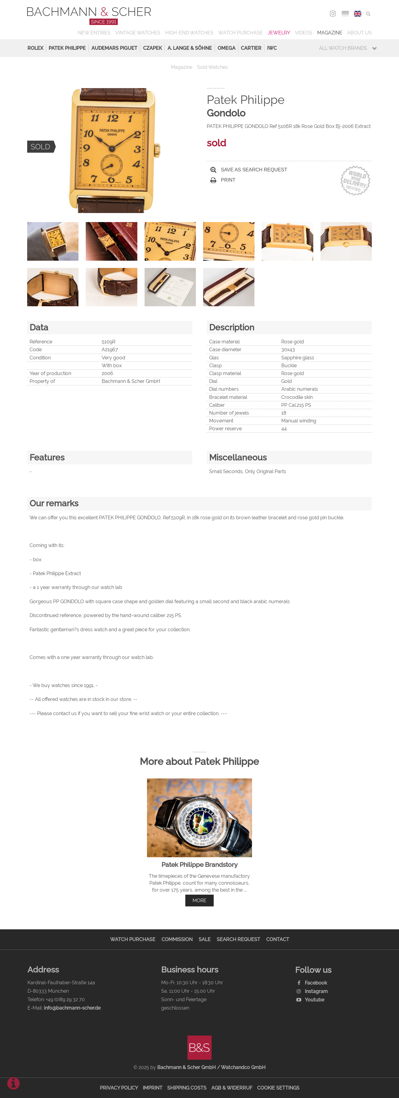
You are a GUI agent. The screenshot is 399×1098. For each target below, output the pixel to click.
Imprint (152, 1088)
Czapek (152, 48)
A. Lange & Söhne (190, 48)
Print (222, 180)
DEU (345, 14)
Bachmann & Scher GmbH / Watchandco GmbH (211, 1067)
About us (359, 33)
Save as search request (248, 169)
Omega (226, 48)
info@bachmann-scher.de (72, 1008)
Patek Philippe (67, 48)
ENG (357, 14)
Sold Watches (212, 67)
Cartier (251, 48)
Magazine (329, 33)
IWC (272, 48)
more (199, 900)
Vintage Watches (137, 33)
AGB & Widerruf (231, 1088)
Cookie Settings (278, 1088)
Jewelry (279, 33)
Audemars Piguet (114, 48)
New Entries (94, 33)
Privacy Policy (119, 1088)
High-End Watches (189, 33)
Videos (303, 33)
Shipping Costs (186, 1088)
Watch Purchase (240, 33)
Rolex (35, 48)
